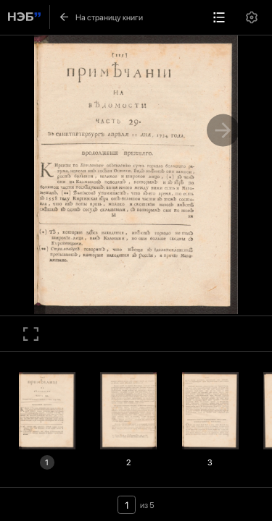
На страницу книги (100, 17)
